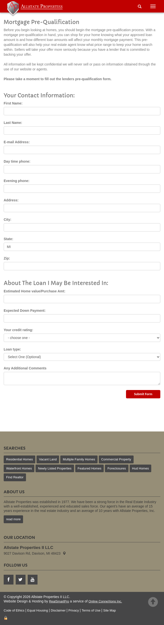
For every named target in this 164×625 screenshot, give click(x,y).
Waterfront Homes (19, 468)
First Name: (13, 103)
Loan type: (12, 349)
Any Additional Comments (25, 368)
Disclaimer (58, 610)
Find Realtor (15, 477)
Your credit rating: (18, 330)
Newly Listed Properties (55, 468)
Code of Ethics (14, 610)
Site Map (109, 610)
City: (7, 219)
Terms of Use (91, 610)
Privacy (73, 610)
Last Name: (13, 123)
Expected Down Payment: (25, 310)
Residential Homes (19, 459)
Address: (11, 200)
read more (13, 519)
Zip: (7, 258)
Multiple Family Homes (79, 459)
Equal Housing (37, 610)
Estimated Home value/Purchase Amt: (34, 291)
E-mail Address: (17, 142)
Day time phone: (17, 161)
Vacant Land (48, 459)
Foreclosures (116, 468)
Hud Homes (140, 468)
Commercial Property (116, 459)
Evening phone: (16, 181)
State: (8, 239)
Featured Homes (89, 468)
